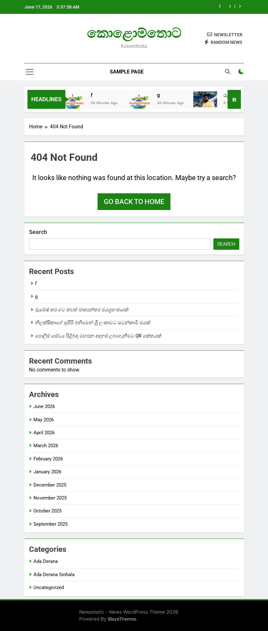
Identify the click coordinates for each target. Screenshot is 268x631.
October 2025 (47, 511)
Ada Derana (45, 561)
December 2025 (49, 485)
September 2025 (50, 524)
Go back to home (134, 202)
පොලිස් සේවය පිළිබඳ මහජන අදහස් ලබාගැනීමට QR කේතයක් (98, 336)
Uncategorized (48, 587)
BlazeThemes (122, 619)
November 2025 (50, 498)
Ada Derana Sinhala (53, 574)
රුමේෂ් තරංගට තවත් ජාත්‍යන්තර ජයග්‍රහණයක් (81, 310)
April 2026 (44, 432)
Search (38, 232)
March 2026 (45, 445)
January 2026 (47, 472)
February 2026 (48, 459)
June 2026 (44, 406)
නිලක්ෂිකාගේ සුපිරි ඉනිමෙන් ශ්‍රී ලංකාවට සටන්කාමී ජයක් (92, 322)
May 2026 (43, 420)
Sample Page (127, 72)
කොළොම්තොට (134, 33)
